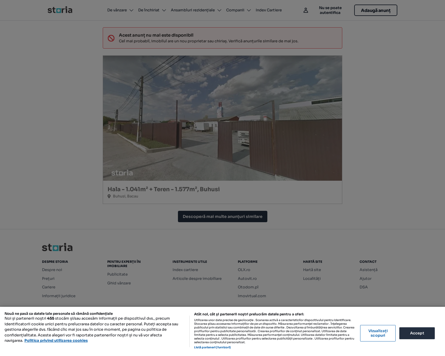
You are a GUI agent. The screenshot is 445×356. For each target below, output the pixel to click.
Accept (417, 333)
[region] (222, 331)
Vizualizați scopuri (378, 333)
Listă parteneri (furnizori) (212, 347)
